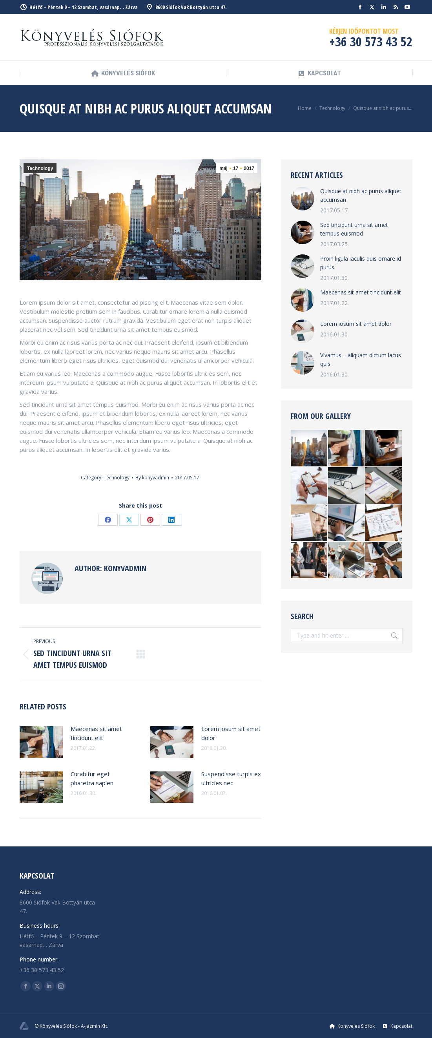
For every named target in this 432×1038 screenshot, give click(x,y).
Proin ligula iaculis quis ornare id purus (360, 263)
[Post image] (41, 742)
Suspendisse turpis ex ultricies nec (231, 778)
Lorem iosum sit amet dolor (231, 733)
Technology (40, 168)
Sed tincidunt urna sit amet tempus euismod (354, 229)
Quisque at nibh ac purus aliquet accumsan (360, 195)
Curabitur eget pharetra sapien (92, 778)
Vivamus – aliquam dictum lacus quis (360, 359)
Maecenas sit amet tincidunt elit (96, 733)
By (152, 477)
